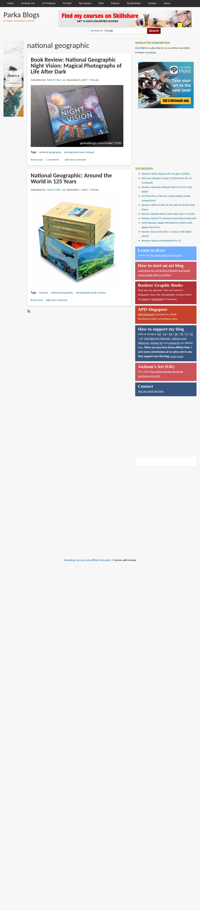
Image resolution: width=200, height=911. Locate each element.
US (159, 334)
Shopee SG (157, 343)
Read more (37, 159)
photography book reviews (79, 152)
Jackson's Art (179, 338)
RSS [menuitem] (101, 3)
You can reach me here (151, 391)
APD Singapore (146, 314)
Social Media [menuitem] (134, 3)
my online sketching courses (165, 255)
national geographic (50, 152)
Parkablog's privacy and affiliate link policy (87, 560)
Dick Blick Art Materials (157, 338)
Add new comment (75, 159)
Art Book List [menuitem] (28, 3)
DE (176, 334)
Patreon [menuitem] (115, 3)
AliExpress (143, 343)
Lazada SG (173, 343)
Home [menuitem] (10, 3)
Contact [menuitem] (152, 3)
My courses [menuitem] (85, 3)
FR (181, 334)
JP (141, 338)
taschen (43, 292)
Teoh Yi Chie (53, 80)
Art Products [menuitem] (48, 3)
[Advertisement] (163, 135)
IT (187, 334)
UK (170, 334)
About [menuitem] (167, 3)
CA (164, 334)
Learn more (176, 356)
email (145, 299)
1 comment (52, 159)
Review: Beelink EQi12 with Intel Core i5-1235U (168, 213)
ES (191, 334)
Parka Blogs (21, 14)
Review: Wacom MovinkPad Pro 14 (161, 240)
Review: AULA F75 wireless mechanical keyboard (169, 218)
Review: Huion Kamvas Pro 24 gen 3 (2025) (166, 173)
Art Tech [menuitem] (67, 3)
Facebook (157, 299)
